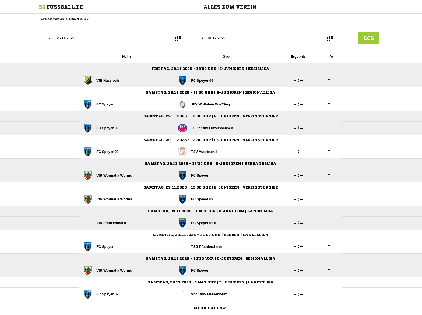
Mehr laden (212, 307)
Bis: (203, 38)
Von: (51, 38)
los (369, 38)
